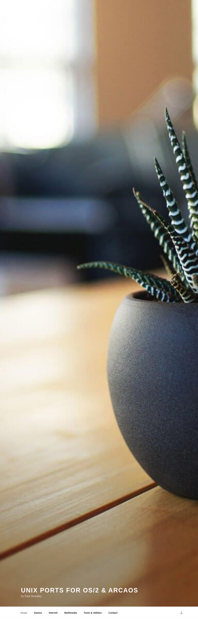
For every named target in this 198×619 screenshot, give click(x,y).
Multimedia (70, 612)
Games (38, 612)
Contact (112, 612)
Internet (53, 612)
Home (24, 612)
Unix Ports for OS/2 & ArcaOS (79, 590)
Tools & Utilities (93, 612)
